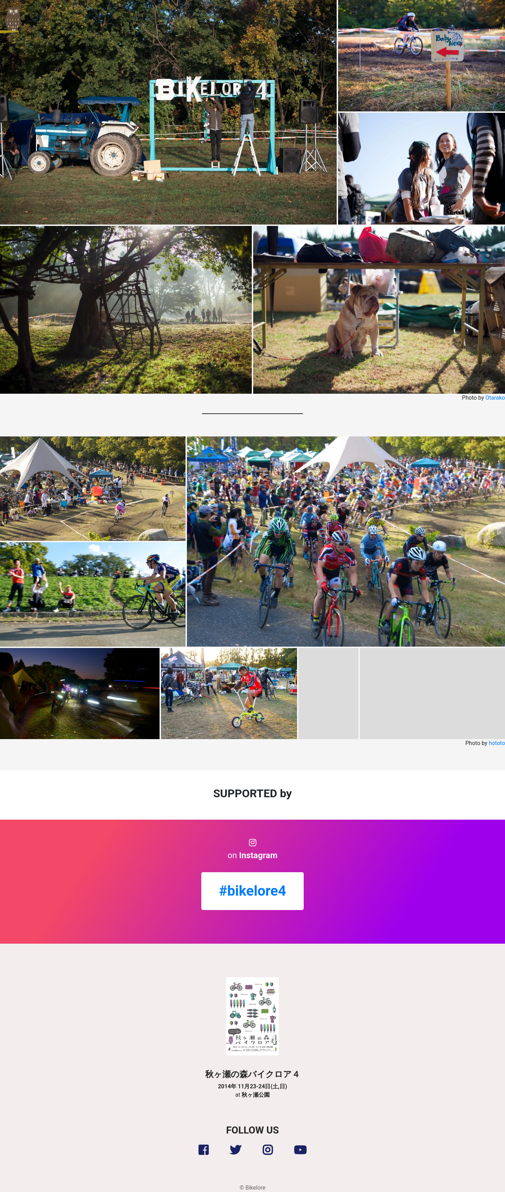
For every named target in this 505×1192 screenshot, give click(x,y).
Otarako (495, 397)
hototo (497, 743)
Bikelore (255, 1187)
